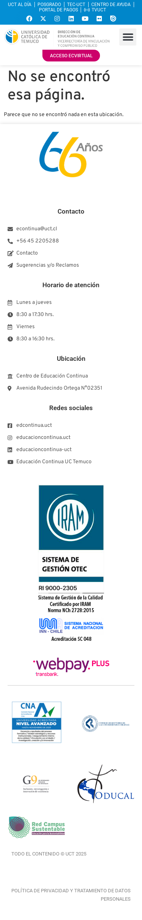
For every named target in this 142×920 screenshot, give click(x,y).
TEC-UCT (76, 4)
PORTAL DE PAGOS (58, 10)
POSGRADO (49, 4)
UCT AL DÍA (19, 4)
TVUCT (95, 10)
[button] (127, 37)
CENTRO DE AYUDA (111, 4)
